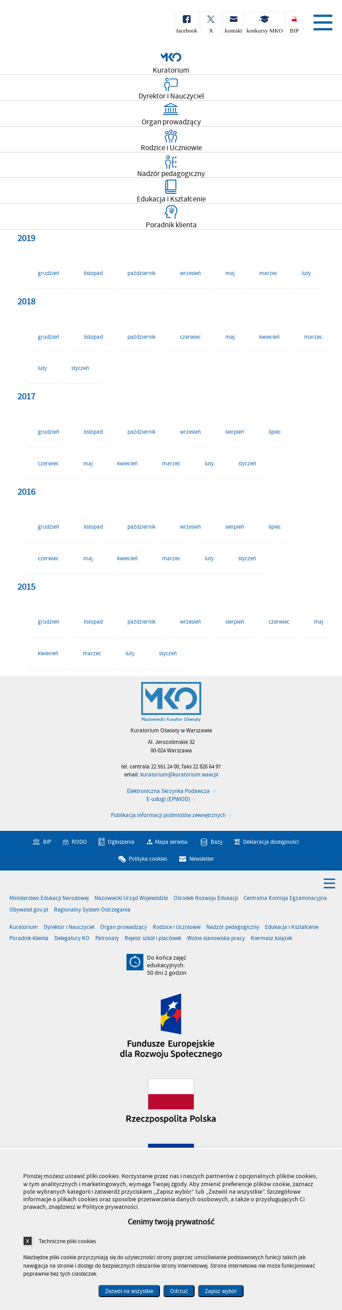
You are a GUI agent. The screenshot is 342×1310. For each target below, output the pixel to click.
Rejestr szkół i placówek (153, 938)
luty (306, 273)
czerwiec (190, 337)
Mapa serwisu (171, 842)
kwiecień (269, 337)
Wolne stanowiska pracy (216, 938)
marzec (268, 273)
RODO (79, 842)
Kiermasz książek (271, 938)
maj (230, 273)
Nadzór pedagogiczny (232, 927)
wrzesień (190, 273)
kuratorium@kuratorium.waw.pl (179, 774)
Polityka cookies (148, 858)
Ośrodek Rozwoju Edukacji (206, 898)
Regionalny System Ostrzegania (92, 910)
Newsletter (201, 858)
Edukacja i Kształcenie (291, 927)
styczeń (80, 368)
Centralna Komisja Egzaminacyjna (285, 898)
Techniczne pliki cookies (67, 1241)
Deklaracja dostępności (271, 842)
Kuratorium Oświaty (53, 26)
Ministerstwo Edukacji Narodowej (49, 898)
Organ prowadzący (123, 927)
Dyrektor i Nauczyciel (69, 927)
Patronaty (107, 938)
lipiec (275, 431)
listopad (93, 273)
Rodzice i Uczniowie (176, 927)
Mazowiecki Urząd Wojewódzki (131, 898)
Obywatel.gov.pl (28, 910)
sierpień (234, 431)
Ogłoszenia (121, 842)
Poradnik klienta (29, 938)
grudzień (48, 273)
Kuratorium (23, 927)
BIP (47, 842)
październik (141, 273)
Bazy (217, 842)
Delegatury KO (72, 938)
